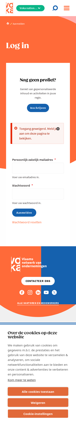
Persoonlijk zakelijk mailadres (33, 160)
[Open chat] (56, 8)
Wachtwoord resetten (27, 222)
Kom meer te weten (22, 380)
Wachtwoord (21, 185)
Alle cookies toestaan (38, 392)
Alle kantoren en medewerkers (38, 303)
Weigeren (38, 403)
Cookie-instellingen (38, 414)
